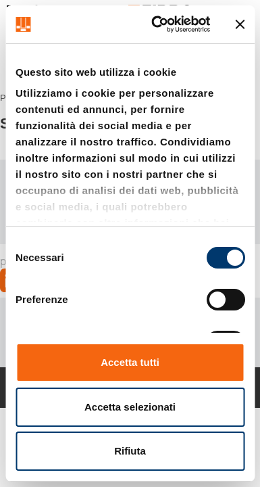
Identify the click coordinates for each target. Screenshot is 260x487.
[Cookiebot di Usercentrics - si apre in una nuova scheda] (156, 24)
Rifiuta (130, 451)
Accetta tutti (130, 362)
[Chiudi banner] (239, 24)
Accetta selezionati (130, 407)
